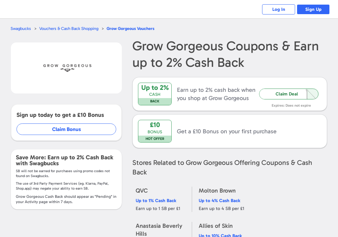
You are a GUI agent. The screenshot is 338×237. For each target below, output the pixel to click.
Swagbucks (21, 28)
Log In (278, 9)
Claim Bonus (66, 129)
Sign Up (313, 9)
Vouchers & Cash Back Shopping (68, 28)
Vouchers (130, 28)
